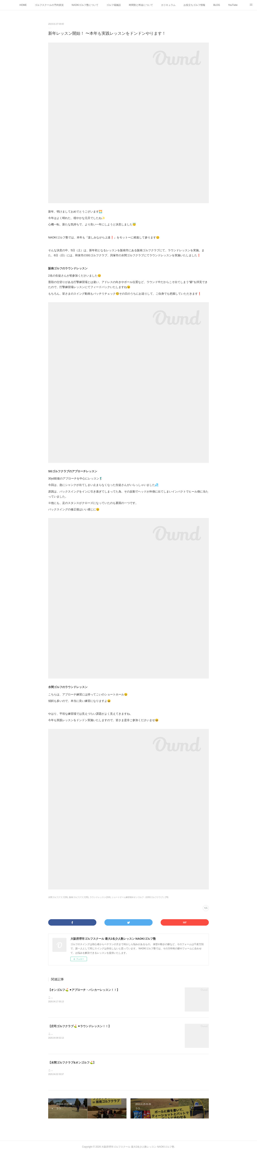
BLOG (216, 5)
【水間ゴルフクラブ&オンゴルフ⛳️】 (72, 1062)
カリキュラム (168, 5)
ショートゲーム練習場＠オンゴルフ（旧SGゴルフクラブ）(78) (140, 897)
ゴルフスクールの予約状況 (49, 5)
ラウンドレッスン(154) (100, 897)
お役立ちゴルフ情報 (194, 5)
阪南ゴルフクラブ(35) (79, 897)
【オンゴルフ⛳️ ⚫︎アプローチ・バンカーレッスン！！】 (83, 989)
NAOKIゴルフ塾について (85, 5)
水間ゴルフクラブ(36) (58, 897)
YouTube (233, 5)
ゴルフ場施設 (113, 5)
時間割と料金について (141, 5)
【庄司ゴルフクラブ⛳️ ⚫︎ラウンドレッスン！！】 (79, 1026)
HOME (23, 5)
